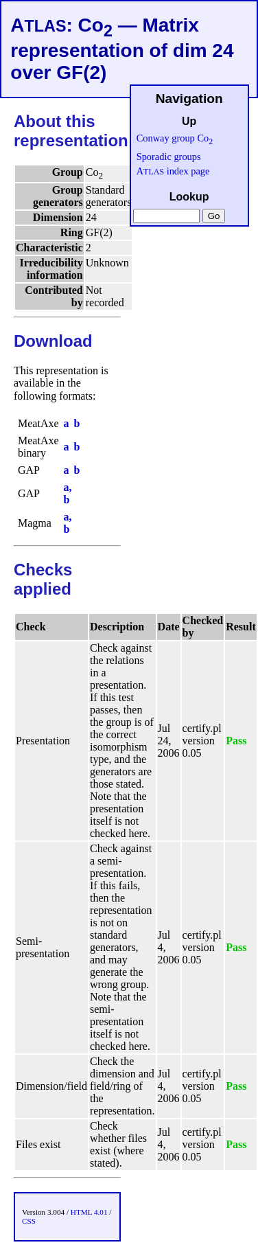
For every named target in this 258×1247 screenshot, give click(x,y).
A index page (173, 170)
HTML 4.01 (89, 1212)
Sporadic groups (169, 156)
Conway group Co (175, 138)
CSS (29, 1221)
